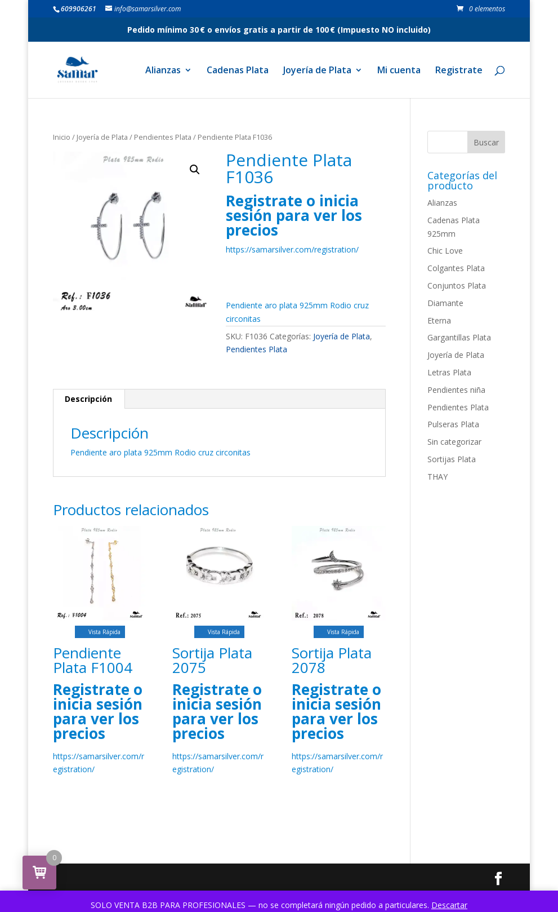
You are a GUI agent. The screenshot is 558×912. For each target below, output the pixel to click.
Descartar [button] (449, 905)
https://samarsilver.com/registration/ (292, 249)
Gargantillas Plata (459, 337)
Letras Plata (449, 372)
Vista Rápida (99, 632)
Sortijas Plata (451, 459)
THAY (437, 476)
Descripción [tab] (88, 398)
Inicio (61, 137)
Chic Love (445, 250)
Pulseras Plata (453, 424)
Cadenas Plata (238, 71)
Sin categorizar (454, 441)
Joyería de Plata (317, 71)
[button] (195, 170)
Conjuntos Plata (456, 285)
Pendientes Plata (162, 137)
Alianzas (163, 71)
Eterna (439, 320)
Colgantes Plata (456, 268)
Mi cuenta (399, 71)
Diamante (445, 303)
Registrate (459, 71)
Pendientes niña (456, 389)
